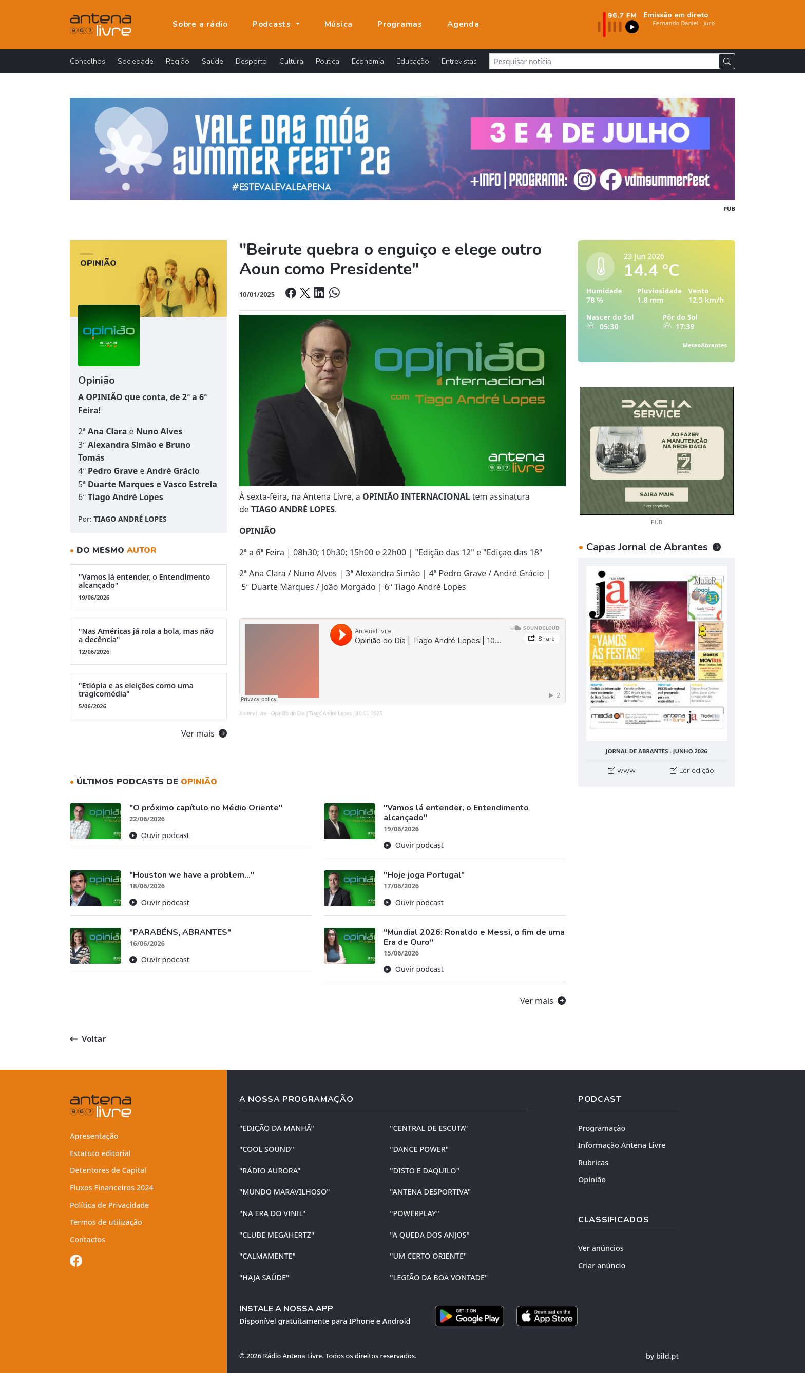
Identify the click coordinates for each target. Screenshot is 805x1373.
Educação (412, 61)
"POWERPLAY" (414, 1213)
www (622, 770)
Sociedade (136, 61)
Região (177, 61)
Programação (601, 1128)
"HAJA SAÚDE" (264, 1277)
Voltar (88, 1038)
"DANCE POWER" (419, 1149)
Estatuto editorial (100, 1153)
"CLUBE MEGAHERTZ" (276, 1235)
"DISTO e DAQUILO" (424, 1171)
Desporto (251, 61)
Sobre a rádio (200, 24)
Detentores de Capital (108, 1170)
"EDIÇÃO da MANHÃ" (276, 1128)
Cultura (291, 61)
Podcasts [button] (273, 24)
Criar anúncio (601, 1265)
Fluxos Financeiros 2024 (112, 1187)
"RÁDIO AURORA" (269, 1171)
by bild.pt (662, 1356)
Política (327, 61)
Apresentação (94, 1136)
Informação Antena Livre (621, 1145)
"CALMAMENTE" (267, 1256)
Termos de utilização (106, 1222)
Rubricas (593, 1162)
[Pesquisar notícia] (604, 61)
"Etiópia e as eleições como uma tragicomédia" (148, 695)
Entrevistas (459, 61)
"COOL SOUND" (266, 1149)
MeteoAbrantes (705, 345)
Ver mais (204, 733)
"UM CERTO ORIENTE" (428, 1256)
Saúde (212, 61)
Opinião (592, 1179)
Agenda (463, 24)
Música (338, 24)
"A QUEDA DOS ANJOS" (429, 1235)
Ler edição (692, 770)
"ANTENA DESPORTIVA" (430, 1192)
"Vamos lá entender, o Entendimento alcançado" (148, 587)
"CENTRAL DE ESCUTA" (429, 1128)
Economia (368, 61)
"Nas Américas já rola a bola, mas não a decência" (148, 641)
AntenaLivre (252, 714)
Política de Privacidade (109, 1205)
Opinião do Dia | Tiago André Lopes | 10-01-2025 (326, 714)
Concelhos (87, 61)
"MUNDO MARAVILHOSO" (284, 1192)
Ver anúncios (601, 1248)
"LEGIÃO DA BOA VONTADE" (439, 1277)
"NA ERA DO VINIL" (272, 1213)
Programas (400, 24)
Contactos (87, 1239)
